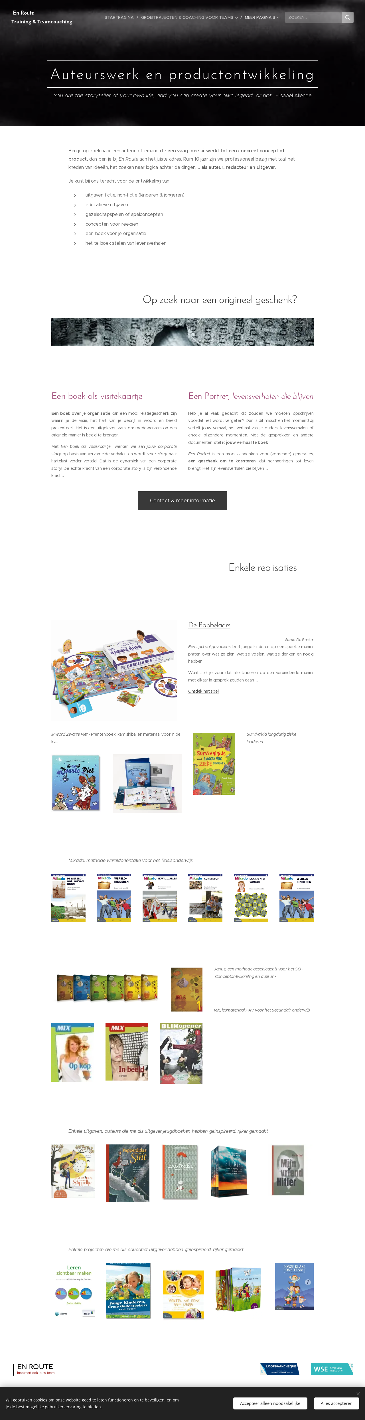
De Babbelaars (209, 625)
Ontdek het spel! (203, 691)
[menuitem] (121, 17)
